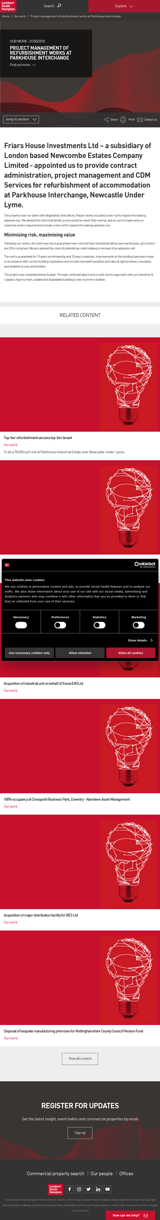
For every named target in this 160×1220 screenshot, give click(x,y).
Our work (20, 16)
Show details (137, 640)
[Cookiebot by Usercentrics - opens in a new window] (137, 565)
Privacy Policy (119, 1205)
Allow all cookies (130, 652)
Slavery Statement (120, 1199)
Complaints (104, 1199)
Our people (101, 1174)
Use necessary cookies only (29, 652)
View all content (80, 1059)
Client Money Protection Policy (47, 1205)
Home (5, 16)
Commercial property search (55, 1174)
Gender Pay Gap (140, 1199)
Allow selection (80, 652)
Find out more (23, 65)
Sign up (80, 1133)
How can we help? (126, 1215)
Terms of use (74, 1199)
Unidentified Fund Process (77, 1205)
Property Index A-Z (101, 1205)
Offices (126, 1174)
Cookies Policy (89, 1199)
